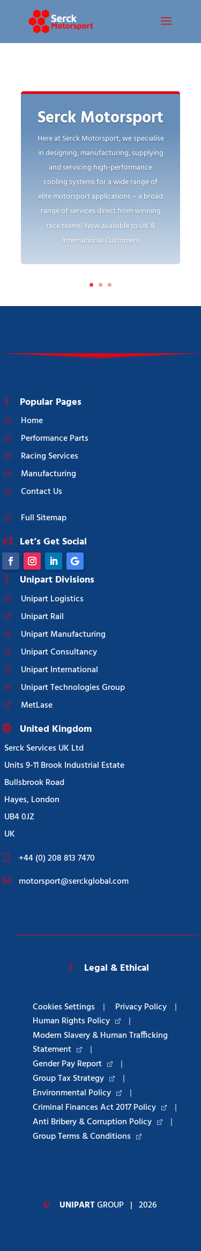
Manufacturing (48, 474)
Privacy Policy (141, 1007)
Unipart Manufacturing (63, 635)
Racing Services (49, 456)
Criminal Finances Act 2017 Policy (100, 1108)
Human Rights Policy (77, 1021)
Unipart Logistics (52, 599)
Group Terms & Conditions (87, 1137)
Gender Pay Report (73, 1064)
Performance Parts (54, 439)
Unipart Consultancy (59, 652)
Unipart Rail (42, 617)
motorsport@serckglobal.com (74, 882)
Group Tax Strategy (74, 1079)
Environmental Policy (77, 1093)
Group (91, 1205)
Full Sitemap (43, 518)
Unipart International (59, 670)
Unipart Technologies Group (73, 688)
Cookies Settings (64, 1007)
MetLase (37, 705)
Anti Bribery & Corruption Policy (97, 1122)
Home (32, 421)
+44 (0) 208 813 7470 (57, 858)
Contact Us (41, 492)
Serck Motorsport (100, 118)
